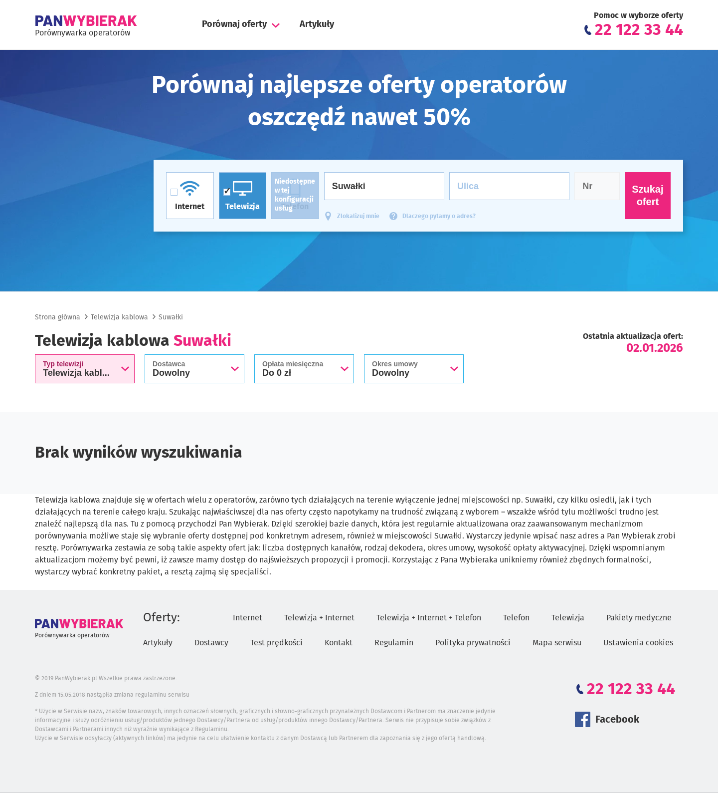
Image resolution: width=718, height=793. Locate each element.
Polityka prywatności (473, 643)
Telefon (516, 618)
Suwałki (171, 317)
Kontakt (339, 643)
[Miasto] (384, 186)
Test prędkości (276, 643)
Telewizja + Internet (319, 618)
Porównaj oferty (234, 24)
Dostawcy (211, 643)
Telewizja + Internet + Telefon (428, 618)
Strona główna (57, 317)
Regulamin (393, 643)
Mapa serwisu (557, 643)
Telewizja (567, 618)
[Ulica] (509, 186)
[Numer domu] (597, 186)
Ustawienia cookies (638, 643)
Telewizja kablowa (119, 317)
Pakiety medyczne (639, 618)
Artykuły (317, 24)
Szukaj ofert (647, 195)
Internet (247, 618)
